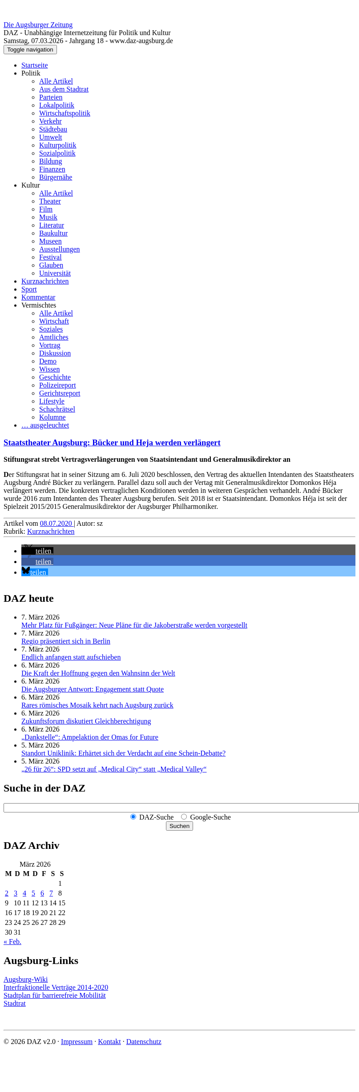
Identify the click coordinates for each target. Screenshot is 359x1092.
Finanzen (52, 169)
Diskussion (55, 353)
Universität (55, 273)
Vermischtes (38, 305)
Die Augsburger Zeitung (38, 24)
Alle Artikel (56, 81)
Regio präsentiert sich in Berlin (65, 641)
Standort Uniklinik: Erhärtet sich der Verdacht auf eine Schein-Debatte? (123, 753)
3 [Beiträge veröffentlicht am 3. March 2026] (15, 893)
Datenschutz (143, 1041)
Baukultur (53, 233)
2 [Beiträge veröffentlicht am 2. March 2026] (6, 893)
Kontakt (109, 1041)
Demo (47, 361)
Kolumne (52, 417)
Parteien (50, 97)
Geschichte (55, 377)
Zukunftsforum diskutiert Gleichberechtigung (86, 721)
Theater (50, 201)
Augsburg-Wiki (26, 979)
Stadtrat (15, 1003)
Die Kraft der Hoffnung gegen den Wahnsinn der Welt (98, 673)
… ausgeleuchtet (45, 425)
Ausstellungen (59, 249)
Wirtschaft (54, 321)
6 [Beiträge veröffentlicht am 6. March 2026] (42, 893)
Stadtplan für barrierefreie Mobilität (55, 995)
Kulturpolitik (58, 145)
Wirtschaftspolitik (64, 113)
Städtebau (53, 129)
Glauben (51, 265)
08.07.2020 (57, 523)
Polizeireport (57, 385)
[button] (37, 551)
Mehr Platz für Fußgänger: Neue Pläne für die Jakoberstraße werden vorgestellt (134, 625)
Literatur (51, 225)
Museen (50, 241)
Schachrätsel (57, 409)
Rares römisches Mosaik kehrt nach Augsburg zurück (97, 705)
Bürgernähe (55, 177)
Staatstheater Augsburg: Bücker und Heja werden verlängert (112, 442)
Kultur (30, 185)
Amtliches (54, 337)
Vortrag (50, 345)
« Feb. (12, 941)
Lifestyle (52, 401)
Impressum (77, 1041)
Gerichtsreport (59, 393)
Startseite (34, 65)
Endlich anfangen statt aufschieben (71, 657)
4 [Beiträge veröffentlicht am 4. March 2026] (24, 893)
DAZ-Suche (156, 817)
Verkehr (50, 121)
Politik (30, 73)
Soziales (51, 329)
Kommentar (38, 297)
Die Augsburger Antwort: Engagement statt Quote (92, 689)
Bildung (50, 161)
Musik (48, 217)
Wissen (49, 369)
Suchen (179, 826)
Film (45, 209)
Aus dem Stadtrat (64, 89)
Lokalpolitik (56, 105)
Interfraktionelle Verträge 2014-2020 (56, 987)
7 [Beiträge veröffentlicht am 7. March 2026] (51, 893)
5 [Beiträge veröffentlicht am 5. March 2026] (33, 893)
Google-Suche (210, 817)
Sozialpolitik (57, 153)
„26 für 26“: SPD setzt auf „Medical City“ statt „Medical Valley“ (113, 769)
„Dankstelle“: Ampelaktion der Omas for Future (89, 737)
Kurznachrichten (45, 281)
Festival (50, 257)
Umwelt (50, 137)
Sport (29, 289)
